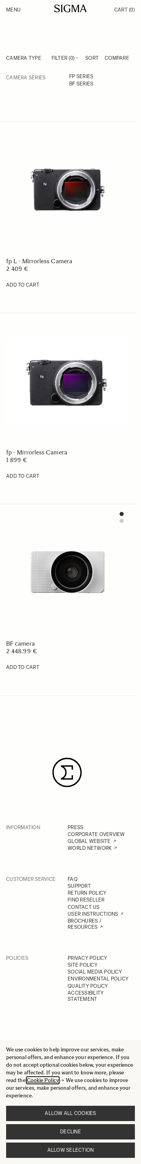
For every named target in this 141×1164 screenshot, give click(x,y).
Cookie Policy (43, 1080)
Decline (70, 1131)
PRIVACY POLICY (87, 958)
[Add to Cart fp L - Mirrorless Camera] (22, 285)
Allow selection (70, 1150)
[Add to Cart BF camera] (22, 667)
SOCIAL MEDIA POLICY (95, 972)
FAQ (73, 879)
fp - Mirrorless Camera (36, 452)
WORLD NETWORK (90, 848)
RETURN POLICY (87, 893)
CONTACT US (84, 907)
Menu (13, 10)
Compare (117, 58)
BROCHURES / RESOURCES (85, 924)
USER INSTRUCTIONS (93, 914)
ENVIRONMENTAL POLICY (98, 979)
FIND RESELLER (86, 900)
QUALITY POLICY (88, 986)
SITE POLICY (82, 965)
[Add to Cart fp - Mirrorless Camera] (22, 476)
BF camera (20, 643)
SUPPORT (79, 886)
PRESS (75, 827)
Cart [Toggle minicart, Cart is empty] (124, 10)
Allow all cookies (70, 1113)
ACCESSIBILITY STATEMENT (86, 996)
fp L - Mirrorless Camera (39, 261)
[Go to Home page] (70, 8)
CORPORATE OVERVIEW (96, 834)
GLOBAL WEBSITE (89, 841)
